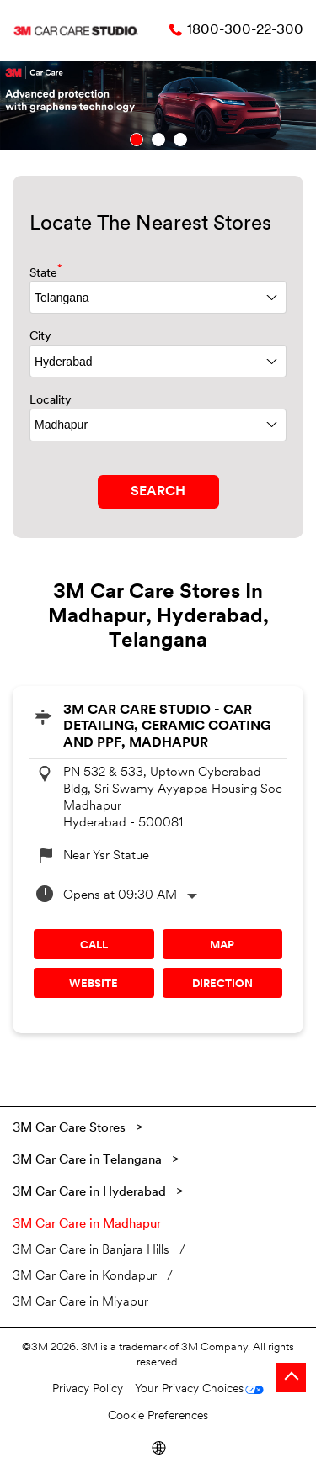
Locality (50, 400)
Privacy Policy (87, 1389)
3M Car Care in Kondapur (85, 1276)
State (45, 272)
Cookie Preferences (158, 1416)
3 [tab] (180, 139)
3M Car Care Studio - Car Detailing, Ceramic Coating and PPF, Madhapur (166, 726)
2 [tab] (158, 139)
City (40, 336)
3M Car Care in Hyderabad (89, 1192)
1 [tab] (136, 139)
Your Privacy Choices (189, 1389)
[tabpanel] (158, 105)
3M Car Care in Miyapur (80, 1302)
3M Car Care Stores (71, 1128)
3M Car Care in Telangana (87, 1160)
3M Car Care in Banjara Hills (91, 1250)
